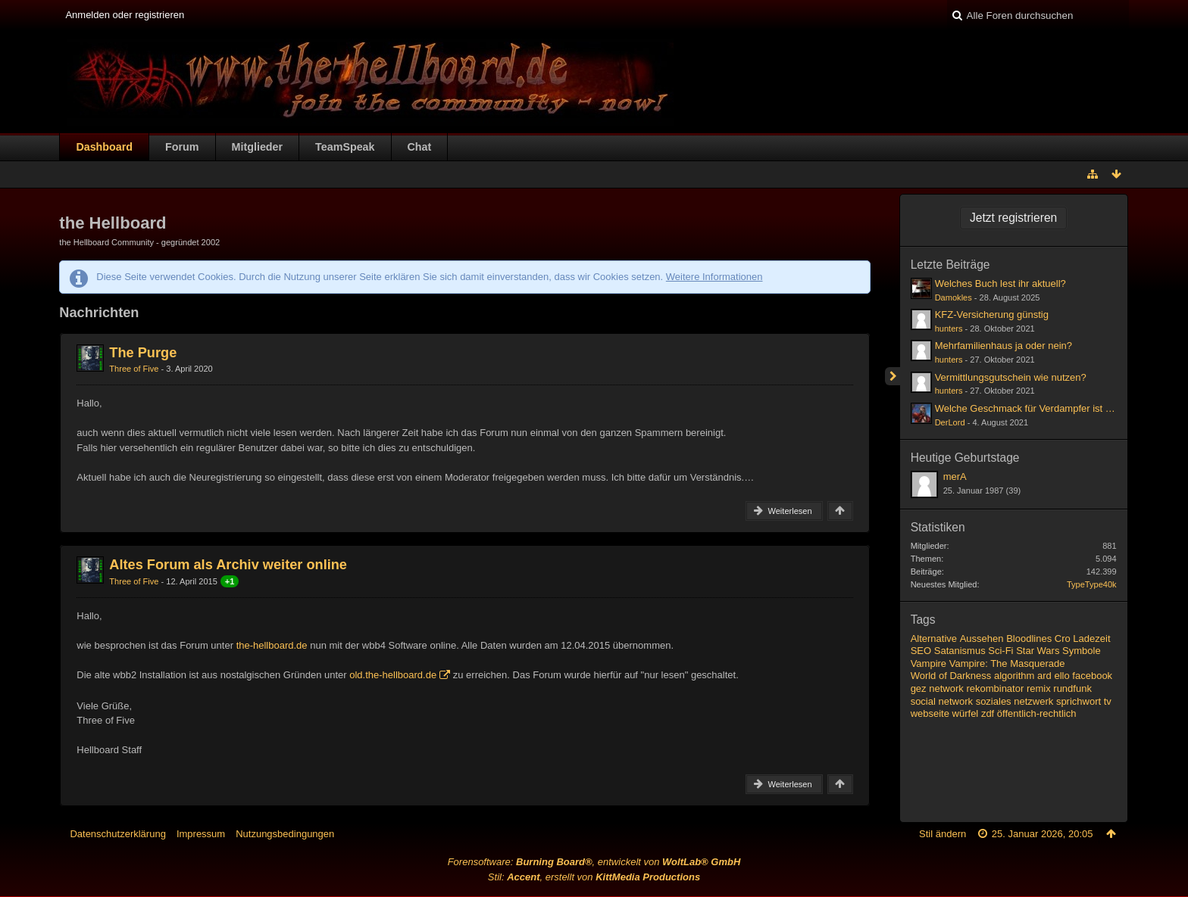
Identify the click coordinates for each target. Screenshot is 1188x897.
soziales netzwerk (1015, 701)
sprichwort (1078, 701)
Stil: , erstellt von (594, 877)
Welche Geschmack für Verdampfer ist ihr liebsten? (1046, 408)
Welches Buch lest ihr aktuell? (1000, 283)
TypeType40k (1092, 584)
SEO (921, 650)
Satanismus (960, 650)
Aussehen (982, 638)
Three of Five (133, 368)
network (946, 688)
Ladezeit (1091, 638)
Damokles (953, 297)
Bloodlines (1029, 638)
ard (1044, 675)
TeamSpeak (344, 147)
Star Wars (1037, 650)
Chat (420, 147)
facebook (1092, 675)
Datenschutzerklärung (117, 833)
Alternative (934, 638)
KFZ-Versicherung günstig (992, 314)
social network (942, 701)
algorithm (1014, 675)
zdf (987, 713)
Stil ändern (942, 833)
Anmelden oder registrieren (124, 14)
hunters (949, 328)
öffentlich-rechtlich (1037, 713)
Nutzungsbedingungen (285, 833)
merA (955, 476)
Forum (182, 147)
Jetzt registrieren (1013, 217)
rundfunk (1072, 688)
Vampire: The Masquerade (1007, 663)
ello (1061, 675)
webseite (930, 713)
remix (1039, 688)
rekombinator (995, 688)
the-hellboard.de (272, 645)
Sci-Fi (1000, 650)
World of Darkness (951, 675)
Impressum (201, 833)
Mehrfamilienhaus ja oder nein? (1003, 345)
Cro (1063, 638)
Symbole (1081, 650)
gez (919, 688)
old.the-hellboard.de (392, 675)
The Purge (143, 352)
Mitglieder (257, 147)
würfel (965, 713)
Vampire (928, 663)
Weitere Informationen (714, 276)
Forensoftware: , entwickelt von (594, 861)
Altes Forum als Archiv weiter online (228, 564)
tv (1107, 701)
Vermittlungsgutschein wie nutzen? (1010, 377)
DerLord (950, 422)
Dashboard (104, 147)
